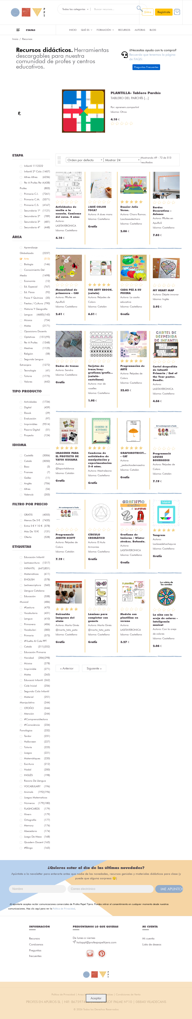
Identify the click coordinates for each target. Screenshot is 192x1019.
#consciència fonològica (35, 728)
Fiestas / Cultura (37, 303)
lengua (37, 618)
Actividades (37, 402)
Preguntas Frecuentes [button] (146, 67)
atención (37, 713)
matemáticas (37, 574)
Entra (147, 12)
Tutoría (37, 747)
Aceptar (96, 998)
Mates (37, 325)
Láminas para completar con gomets (98, 617)
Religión (37, 353)
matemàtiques (37, 758)
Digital (37, 407)
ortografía (37, 820)
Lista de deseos (151, 944)
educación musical (35, 600)
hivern (37, 814)
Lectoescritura (37, 563)
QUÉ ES (86, 29)
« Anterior (67, 668)
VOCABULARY (37, 787)
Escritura (37, 764)
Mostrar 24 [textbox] (113, 160)
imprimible (37, 669)
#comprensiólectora (37, 720)
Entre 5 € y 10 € (37, 526)
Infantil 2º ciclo (37, 172)
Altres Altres (37, 178)
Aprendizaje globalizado (35, 251)
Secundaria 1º (37, 210)
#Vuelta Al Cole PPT (37, 641)
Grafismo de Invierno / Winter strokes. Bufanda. (132, 538)
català (34, 646)
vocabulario (37, 613)
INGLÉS (37, 775)
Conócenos (36, 944)
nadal (37, 769)
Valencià (37, 494)
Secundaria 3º (37, 222)
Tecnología (37, 370)
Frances (37, 472)
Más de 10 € (37, 531)
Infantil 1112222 (37, 166)
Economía (37, 281)
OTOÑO (37, 708)
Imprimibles (37, 424)
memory (37, 825)
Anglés (37, 483)
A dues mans (104, 214)
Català (37, 461)
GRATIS (37, 514)
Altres (37, 489)
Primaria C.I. (37, 194)
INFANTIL (34, 568)
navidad (34, 658)
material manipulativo (35, 700)
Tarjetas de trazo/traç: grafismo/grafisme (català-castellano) (101, 372)
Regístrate (163, 12)
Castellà (37, 455)
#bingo (37, 848)
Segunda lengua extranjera (35, 363)
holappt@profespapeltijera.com (96, 942)
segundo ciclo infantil (37, 692)
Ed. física (37, 292)
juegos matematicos (37, 798)
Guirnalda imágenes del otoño (65, 617)
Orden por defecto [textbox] (81, 160)
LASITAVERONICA (66, 225)
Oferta (37, 537)
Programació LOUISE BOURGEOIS (162, 457)
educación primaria (37, 653)
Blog (153, 29)
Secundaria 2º (37, 216)
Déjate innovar (170, 294)
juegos (37, 753)
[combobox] (85, 159)
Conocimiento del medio (35, 273)
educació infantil (37, 680)
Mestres (37, 348)
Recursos (124, 29)
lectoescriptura (37, 585)
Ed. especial (37, 286)
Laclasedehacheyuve (164, 543)
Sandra (69, 370)
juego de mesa (37, 836)
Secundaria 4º (37, 227)
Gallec (37, 478)
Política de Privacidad (64, 908)
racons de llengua (37, 781)
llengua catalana (37, 591)
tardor (37, 736)
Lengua (34, 314)
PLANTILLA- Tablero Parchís (136, 93)
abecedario (37, 831)
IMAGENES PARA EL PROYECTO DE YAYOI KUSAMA (67, 456)
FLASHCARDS (37, 808)
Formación (105, 29)
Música (37, 320)
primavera (37, 624)
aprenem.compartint (127, 107)
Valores (37, 381)
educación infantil (37, 558)
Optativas (35, 337)
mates (37, 674)
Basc (37, 466)
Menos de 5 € (37, 520)
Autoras (140, 29)
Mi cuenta (148, 938)
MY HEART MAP (163, 290)
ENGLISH (37, 579)
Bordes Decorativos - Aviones (162, 211)
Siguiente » (94, 668)
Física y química (37, 298)
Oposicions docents (37, 332)
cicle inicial (37, 685)
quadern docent (37, 842)
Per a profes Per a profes (35, 186)
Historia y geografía (37, 309)
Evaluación (37, 418)
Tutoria (37, 376)
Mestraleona (104, 470)
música (37, 663)
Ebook (37, 413)
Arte (37, 258)
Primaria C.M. (37, 199)
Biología (37, 264)
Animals (34, 792)
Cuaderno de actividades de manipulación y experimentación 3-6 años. (100, 459)
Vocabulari (37, 630)
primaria (37, 635)
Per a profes (37, 342)
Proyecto (37, 435)
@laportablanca (65, 468)
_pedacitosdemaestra (132, 465)
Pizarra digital (37, 429)
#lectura (37, 607)
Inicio (73, 29)
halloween (37, 741)
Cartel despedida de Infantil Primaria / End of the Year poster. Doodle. (165, 373)
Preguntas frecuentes (35, 953)
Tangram (159, 535)
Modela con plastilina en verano (129, 617)
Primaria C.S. (37, 205)
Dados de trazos (67, 365)
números (34, 803)
